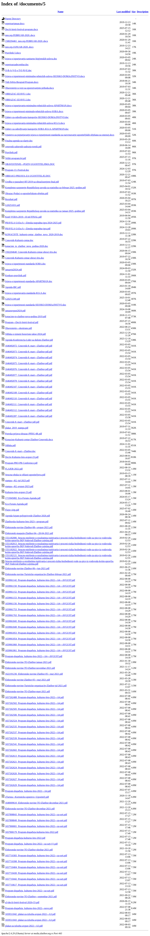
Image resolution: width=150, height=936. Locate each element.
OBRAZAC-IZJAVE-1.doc (18, 94)
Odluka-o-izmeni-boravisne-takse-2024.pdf (25, 334)
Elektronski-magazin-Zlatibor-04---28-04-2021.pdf (29, 533)
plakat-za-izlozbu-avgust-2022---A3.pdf (24, 926)
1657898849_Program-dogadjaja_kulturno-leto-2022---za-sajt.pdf (36, 820)
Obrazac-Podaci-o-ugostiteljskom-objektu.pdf (26, 193)
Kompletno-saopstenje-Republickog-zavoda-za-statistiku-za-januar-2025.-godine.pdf (45, 211)
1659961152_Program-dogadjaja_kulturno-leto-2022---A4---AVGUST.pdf (40, 592)
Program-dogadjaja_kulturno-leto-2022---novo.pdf (29, 908)
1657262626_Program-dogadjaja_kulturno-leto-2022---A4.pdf (34, 773)
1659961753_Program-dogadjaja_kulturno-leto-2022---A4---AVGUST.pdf (40, 609)
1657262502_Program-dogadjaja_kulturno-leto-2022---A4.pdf (34, 703)
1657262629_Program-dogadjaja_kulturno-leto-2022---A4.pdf (34, 785)
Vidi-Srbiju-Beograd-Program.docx (21, 82)
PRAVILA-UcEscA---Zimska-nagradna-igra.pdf (27, 228)
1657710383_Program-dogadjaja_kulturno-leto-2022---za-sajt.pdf (36, 855)
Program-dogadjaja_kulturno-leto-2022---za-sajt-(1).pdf (31, 844)
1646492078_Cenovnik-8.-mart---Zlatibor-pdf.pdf (28, 381)
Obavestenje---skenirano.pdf (18, 328)
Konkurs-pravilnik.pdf (15, 275)
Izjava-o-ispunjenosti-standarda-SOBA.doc (25, 263)
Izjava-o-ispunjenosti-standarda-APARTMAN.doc (28, 281)
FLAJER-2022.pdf (14, 469)
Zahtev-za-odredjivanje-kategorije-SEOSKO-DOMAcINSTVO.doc (37, 117)
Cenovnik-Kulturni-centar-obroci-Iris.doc (24, 258)
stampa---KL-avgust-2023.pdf (19, 486)
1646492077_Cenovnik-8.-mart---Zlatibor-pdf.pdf (28, 375)
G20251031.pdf (12, 205)
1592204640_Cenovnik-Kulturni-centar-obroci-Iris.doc (31, 252)
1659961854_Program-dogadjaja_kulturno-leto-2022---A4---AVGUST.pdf (40, 638)
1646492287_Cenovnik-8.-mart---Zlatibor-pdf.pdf (28, 416)
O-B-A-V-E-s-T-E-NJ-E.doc (18, 70)
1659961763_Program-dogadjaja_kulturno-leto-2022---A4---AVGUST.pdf (40, 615)
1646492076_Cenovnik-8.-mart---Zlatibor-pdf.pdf (28, 369)
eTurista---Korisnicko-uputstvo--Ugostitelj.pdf (27, 797)
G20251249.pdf (12, 299)
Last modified (123, 11)
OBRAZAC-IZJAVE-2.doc (18, 99)
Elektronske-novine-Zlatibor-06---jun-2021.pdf (27, 568)
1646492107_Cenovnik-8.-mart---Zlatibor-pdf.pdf (28, 387)
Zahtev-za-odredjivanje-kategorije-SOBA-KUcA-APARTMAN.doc (37, 129)
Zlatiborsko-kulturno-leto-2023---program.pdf (26, 521)
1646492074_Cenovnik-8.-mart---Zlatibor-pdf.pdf (28, 357)
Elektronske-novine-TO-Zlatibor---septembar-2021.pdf (31, 896)
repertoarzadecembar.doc (17, 64)
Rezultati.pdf (11, 199)
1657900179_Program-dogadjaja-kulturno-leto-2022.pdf (31, 832)
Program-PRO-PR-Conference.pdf (21, 463)
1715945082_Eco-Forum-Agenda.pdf (22, 498)
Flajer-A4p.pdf (12, 510)
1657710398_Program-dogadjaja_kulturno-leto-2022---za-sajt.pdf (36, 861)
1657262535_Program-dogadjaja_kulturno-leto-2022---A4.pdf (34, 726)
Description (142, 11)
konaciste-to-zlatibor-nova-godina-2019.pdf (25, 316)
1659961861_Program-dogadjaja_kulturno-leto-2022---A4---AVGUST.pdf (40, 650)
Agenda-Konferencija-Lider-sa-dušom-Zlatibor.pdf (29, 340)
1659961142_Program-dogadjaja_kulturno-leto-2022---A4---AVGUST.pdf (40, 580)
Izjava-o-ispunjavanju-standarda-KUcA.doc (25, 293)
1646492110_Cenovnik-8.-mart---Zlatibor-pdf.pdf (28, 398)
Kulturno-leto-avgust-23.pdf (18, 492)
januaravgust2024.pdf (15, 310)
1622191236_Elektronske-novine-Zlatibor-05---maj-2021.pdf (34, 674)
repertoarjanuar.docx (14, 23)
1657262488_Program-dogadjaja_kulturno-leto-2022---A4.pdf (34, 697)
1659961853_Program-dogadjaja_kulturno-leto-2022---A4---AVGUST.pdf (40, 633)
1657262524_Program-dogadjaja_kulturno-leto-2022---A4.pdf (34, 721)
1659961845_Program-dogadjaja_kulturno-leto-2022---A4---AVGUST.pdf (40, 621)
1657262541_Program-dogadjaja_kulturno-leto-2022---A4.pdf (34, 744)
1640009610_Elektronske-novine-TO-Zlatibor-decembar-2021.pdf (36, 803)
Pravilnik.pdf (11, 152)
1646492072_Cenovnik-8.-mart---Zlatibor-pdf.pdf (28, 346)
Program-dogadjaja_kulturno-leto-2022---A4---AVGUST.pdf (33, 656)
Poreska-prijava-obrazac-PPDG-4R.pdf (23, 433)
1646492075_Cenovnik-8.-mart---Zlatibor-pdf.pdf (28, 363)
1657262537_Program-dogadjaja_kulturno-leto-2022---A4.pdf (34, 732)
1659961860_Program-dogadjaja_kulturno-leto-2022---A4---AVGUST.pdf (40, 644)
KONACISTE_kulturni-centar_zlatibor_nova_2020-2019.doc (34, 234)
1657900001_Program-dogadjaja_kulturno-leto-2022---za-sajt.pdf (36, 826)
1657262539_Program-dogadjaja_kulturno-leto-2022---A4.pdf (34, 738)
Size (134, 11)
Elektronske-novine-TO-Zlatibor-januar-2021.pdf (28, 662)
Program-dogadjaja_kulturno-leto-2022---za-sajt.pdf (29, 890)
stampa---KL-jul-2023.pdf (17, 480)
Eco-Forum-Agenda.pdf (16, 504)
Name (60, 11)
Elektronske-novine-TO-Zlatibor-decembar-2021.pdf (30, 808)
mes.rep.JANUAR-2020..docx (19, 47)
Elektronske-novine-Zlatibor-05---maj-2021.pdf (27, 679)
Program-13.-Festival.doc (17, 170)
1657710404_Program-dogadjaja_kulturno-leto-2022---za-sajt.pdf (36, 867)
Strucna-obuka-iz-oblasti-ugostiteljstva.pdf (25, 474)
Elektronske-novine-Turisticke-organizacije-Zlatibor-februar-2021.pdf (38, 574)
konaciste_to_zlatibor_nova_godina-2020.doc (26, 246)
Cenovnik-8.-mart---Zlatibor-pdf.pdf (22, 422)
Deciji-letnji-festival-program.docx (21, 29)
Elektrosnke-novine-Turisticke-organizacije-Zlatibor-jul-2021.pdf (36, 685)
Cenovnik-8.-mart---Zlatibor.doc (20, 451)
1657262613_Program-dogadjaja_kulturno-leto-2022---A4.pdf (34, 756)
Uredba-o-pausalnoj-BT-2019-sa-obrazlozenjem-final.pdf (32, 181)
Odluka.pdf (10, 445)
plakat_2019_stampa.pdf (16, 428)
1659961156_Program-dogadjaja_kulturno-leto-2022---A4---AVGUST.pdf (40, 603)
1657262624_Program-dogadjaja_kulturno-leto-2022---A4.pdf (34, 767)
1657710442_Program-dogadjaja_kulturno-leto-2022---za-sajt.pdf (36, 879)
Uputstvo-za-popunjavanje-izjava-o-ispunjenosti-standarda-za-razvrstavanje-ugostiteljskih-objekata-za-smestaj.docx (59, 135)
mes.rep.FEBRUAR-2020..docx (20, 35)
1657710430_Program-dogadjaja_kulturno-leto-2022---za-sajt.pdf (36, 873)
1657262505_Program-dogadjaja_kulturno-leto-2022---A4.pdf (34, 709)
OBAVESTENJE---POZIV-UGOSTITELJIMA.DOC (30, 164)
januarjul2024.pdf (13, 269)
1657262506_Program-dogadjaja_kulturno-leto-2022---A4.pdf (34, 715)
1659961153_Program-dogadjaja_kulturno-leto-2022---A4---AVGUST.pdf (40, 597)
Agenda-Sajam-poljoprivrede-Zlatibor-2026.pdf (27, 515)
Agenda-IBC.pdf (13, 287)
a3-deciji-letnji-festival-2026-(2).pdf (22, 902)
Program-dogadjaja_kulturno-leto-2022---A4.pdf (28, 791)
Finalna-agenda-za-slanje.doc (19, 140)
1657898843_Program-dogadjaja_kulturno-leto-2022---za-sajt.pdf (36, 814)
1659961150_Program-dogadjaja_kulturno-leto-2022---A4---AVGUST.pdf (40, 586)
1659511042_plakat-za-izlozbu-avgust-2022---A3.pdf (30, 914)
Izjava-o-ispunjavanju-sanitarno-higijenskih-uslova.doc (31, 58)
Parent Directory (13, 18)
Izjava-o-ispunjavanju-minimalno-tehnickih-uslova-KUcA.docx (35, 123)
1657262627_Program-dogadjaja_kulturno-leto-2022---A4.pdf (34, 779)
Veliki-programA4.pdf (15, 158)
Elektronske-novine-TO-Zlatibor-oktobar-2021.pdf (29, 849)
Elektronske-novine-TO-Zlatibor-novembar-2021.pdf (30, 668)
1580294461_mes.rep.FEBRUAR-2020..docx (26, 41)
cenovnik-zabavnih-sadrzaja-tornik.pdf (23, 146)
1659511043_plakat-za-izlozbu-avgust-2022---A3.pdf (30, 920)
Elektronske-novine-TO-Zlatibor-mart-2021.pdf (27, 691)
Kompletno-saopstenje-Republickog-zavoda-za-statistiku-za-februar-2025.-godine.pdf (45, 187)
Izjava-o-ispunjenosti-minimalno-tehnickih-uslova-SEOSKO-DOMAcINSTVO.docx (45, 76)
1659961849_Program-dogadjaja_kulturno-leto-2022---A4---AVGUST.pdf (40, 627)
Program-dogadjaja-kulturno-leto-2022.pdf (25, 838)
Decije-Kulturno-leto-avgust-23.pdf (22, 457)
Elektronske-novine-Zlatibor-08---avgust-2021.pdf (29, 527)
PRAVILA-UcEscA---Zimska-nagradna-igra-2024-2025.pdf (33, 222)
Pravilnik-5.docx (13, 53)
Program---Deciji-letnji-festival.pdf (21, 322)
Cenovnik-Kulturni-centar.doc (19, 240)
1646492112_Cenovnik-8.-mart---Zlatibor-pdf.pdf (28, 410)
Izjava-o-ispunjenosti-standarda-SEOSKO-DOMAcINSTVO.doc (35, 305)
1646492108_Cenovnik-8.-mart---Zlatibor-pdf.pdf (28, 392)
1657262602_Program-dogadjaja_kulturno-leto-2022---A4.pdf (34, 750)
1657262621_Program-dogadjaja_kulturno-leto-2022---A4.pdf (34, 762)
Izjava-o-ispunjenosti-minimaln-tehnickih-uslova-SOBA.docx (34, 111)
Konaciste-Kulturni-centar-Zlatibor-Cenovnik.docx (29, 439)
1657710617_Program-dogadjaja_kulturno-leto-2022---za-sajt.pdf (36, 885)
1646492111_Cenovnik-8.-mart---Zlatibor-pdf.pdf (28, 404)
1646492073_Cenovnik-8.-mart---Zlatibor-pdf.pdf (28, 351)
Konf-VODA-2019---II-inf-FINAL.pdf (23, 217)
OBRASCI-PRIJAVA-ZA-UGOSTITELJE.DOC (28, 176)
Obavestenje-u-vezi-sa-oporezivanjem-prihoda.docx (29, 88)
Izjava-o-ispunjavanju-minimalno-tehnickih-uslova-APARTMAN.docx (38, 105)
